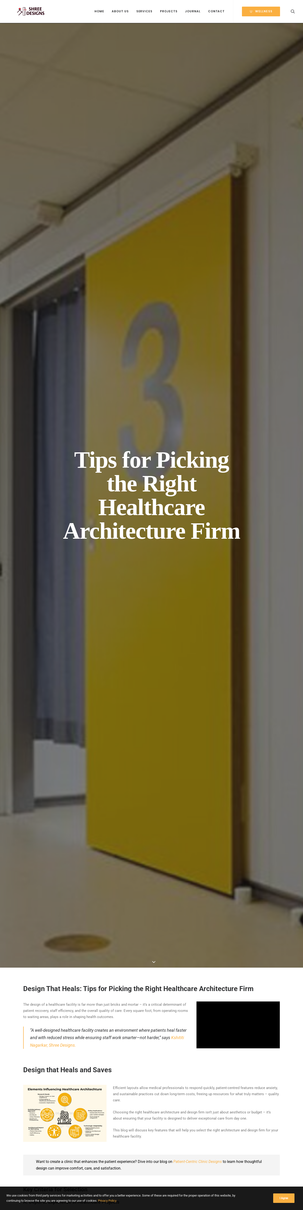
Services (144, 11)
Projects (169, 11)
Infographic (32, 1086)
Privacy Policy (107, 1200)
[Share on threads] (139, 978)
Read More (40, 1124)
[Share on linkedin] (151, 978)
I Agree (284, 1198)
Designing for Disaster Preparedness (110, 1090)
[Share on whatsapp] (157, 978)
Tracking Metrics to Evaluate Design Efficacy (203, 843)
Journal (193, 11)
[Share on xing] (170, 978)
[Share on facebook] (127, 978)
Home (99, 11)
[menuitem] (99, 11)
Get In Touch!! (151, 938)
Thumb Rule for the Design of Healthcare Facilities (215, 523)
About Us (120, 11)
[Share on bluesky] (164, 978)
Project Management (54, 1086)
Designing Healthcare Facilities (49, 1080)
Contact (216, 11)
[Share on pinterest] (145, 978)
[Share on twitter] (133, 978)
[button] (293, 11)
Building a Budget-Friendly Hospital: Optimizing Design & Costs (253, 1105)
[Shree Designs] (27, 11)
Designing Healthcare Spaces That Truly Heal (47, 1095)
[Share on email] (176, 978)
